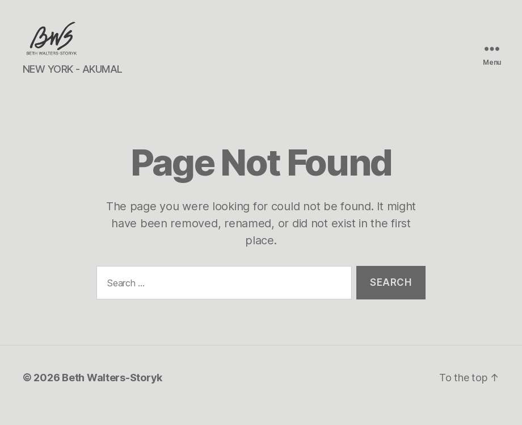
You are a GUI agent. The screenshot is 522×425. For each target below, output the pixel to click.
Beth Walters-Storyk (112, 393)
